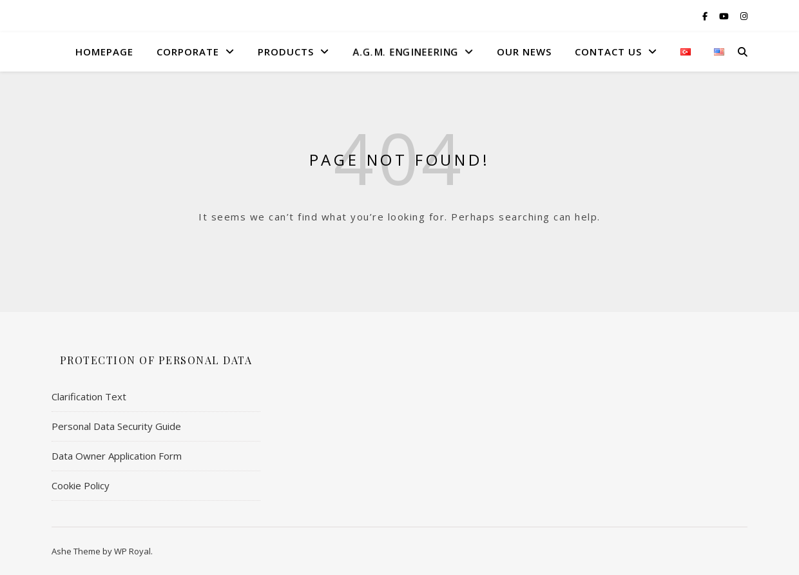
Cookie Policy (81, 485)
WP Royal (132, 551)
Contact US (608, 51)
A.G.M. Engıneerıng (404, 51)
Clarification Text (89, 396)
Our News (524, 51)
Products (286, 51)
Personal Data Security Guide (116, 426)
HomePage (104, 51)
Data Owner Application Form (117, 455)
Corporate (188, 51)
